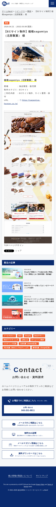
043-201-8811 (28, 408)
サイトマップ (42, 476)
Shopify (28, 336)
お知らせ (25, 340)
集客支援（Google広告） (42, 348)
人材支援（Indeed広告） (29, 344)
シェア (18, 250)
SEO (20, 336)
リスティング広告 (10, 344)
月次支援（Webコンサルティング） (16, 348)
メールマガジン (9, 336)
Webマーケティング (11, 340)
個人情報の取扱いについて (20, 476)
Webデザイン (39, 336)
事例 (6, 23)
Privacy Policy (40, 484)
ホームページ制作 (37, 340)
